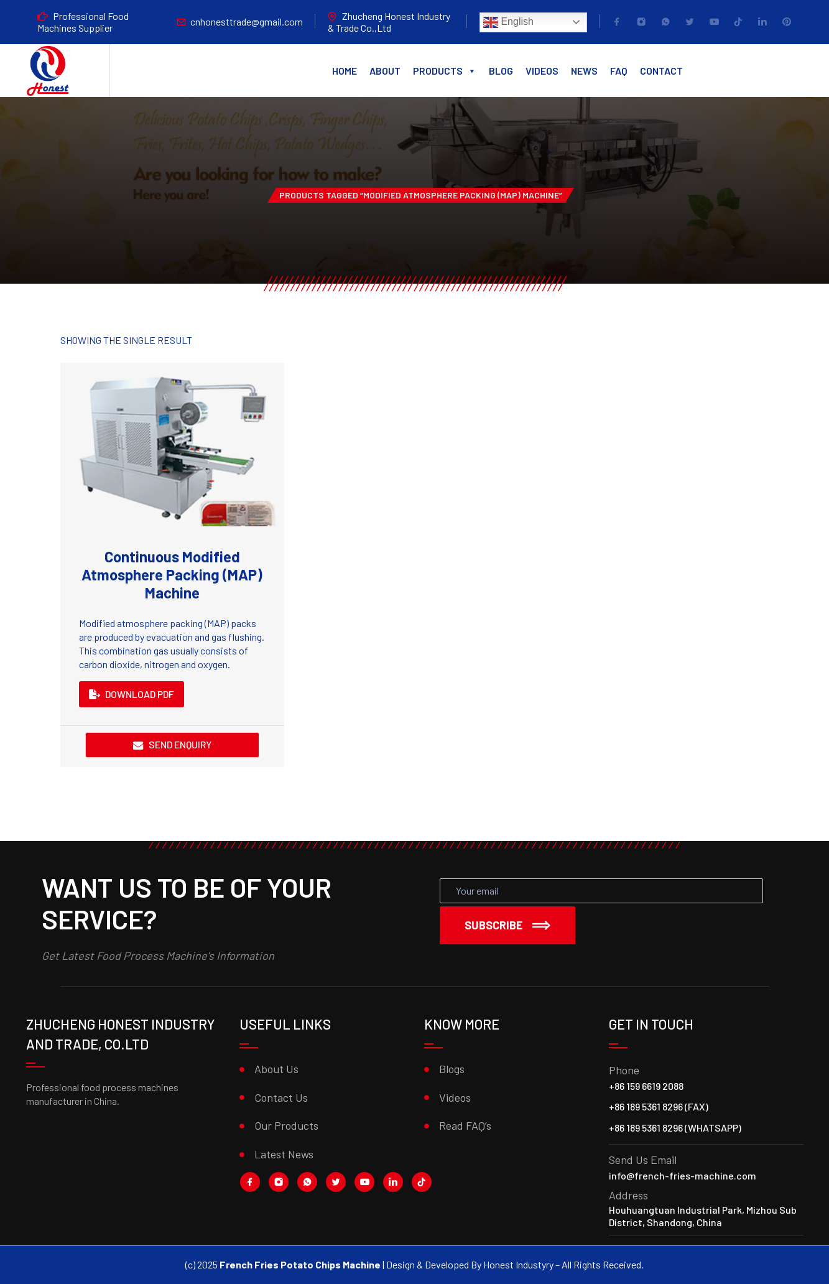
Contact (661, 71)
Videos (542, 71)
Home (344, 71)
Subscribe (507, 925)
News (584, 71)
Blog (501, 71)
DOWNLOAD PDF (131, 694)
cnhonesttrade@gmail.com (246, 21)
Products (444, 70)
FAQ (619, 71)
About (385, 71)
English (508, 22)
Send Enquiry (180, 744)
